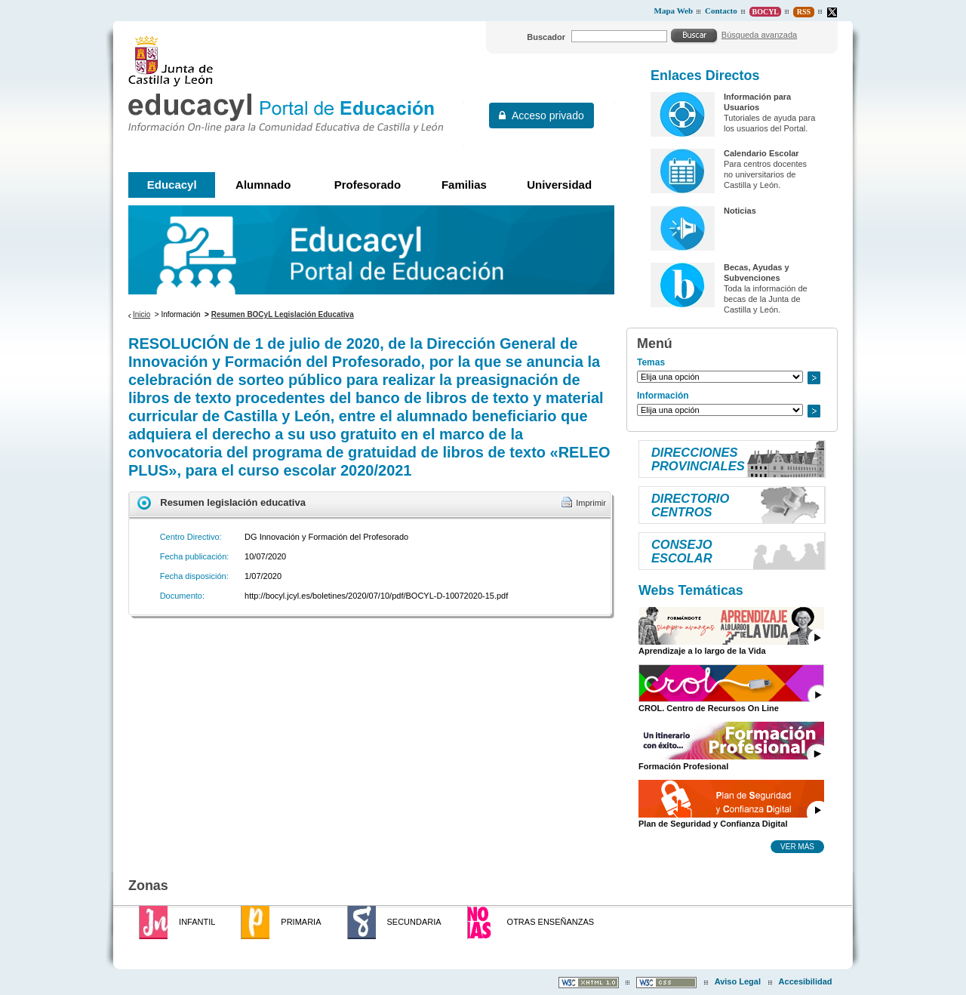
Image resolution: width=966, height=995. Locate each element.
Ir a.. (813, 378)
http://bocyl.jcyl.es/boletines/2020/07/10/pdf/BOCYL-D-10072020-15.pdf (376, 595)
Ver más (797, 846)
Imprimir (591, 502)
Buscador (546, 37)
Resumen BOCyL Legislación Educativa (282, 314)
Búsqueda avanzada (759, 34)
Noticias (740, 210)
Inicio (141, 314)
